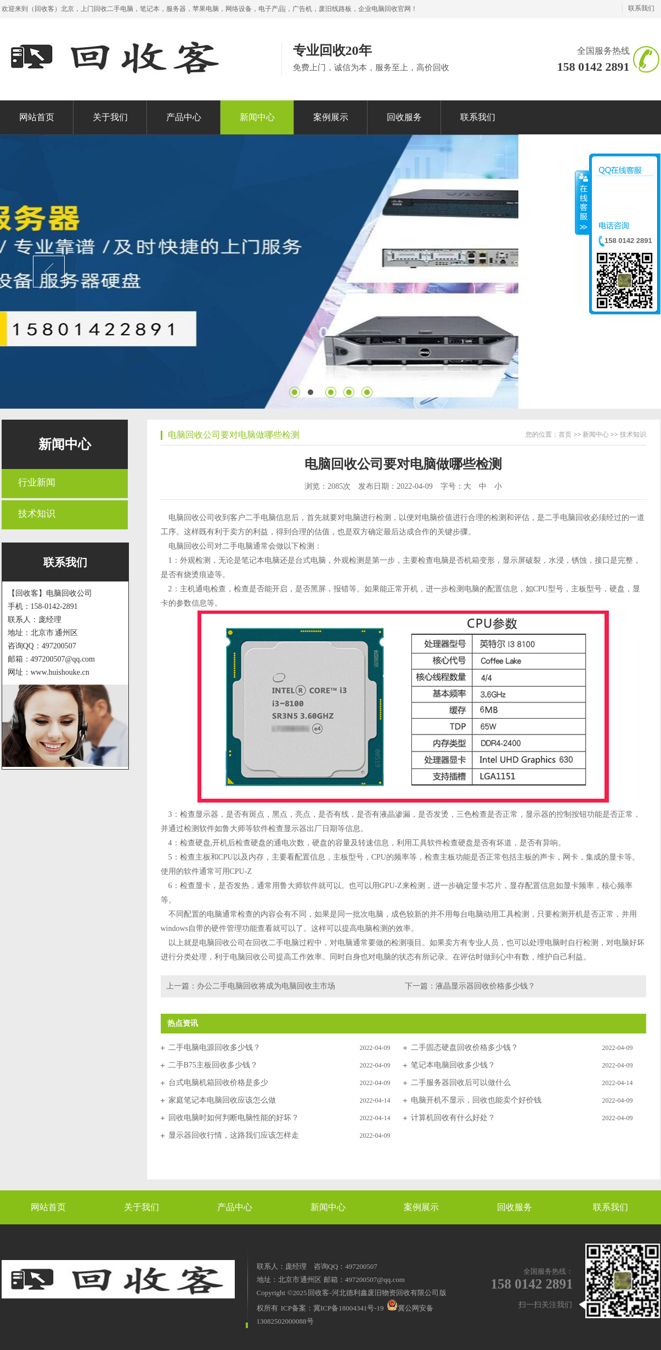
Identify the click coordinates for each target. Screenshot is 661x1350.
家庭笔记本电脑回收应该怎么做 (222, 1100)
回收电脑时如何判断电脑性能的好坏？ (233, 1118)
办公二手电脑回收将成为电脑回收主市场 (266, 986)
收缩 (582, 202)
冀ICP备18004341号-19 (348, 1308)
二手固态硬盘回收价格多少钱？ (464, 1047)
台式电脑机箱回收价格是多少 (218, 1082)
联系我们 (641, 8)
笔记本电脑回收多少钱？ (453, 1065)
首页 (565, 434)
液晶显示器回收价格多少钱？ (485, 986)
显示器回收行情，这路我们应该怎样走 (233, 1135)
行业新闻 (36, 482)
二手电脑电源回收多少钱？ (214, 1047)
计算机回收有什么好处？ (453, 1118)
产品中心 (234, 1207)
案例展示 (421, 1207)
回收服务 (514, 1207)
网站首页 (48, 1207)
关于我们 (141, 1207)
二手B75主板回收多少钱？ (213, 1065)
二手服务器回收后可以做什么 (461, 1082)
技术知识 (36, 514)
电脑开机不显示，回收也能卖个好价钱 (476, 1100)
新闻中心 (64, 444)
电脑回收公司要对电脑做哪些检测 (234, 434)
